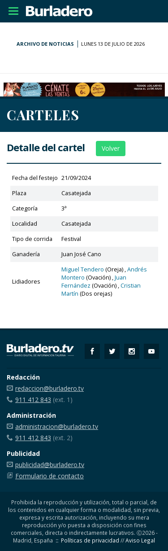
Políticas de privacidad (90, 540)
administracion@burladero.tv (56, 426)
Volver (111, 148)
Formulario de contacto (49, 476)
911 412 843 (33, 399)
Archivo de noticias (45, 43)
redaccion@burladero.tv (49, 388)
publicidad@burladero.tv (49, 464)
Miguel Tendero (82, 269)
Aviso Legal (140, 540)
